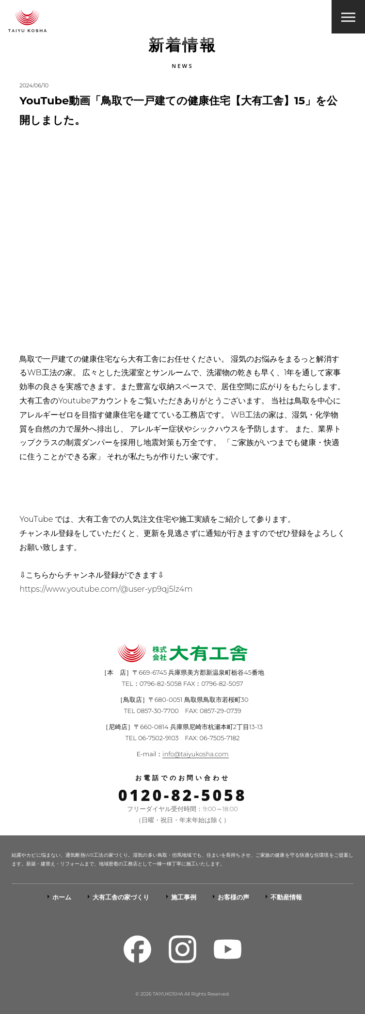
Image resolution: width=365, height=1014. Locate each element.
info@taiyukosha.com (195, 754)
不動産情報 (286, 897)
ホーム (61, 897)
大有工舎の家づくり (121, 897)
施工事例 (183, 897)
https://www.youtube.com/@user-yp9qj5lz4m (105, 589)
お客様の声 (233, 897)
